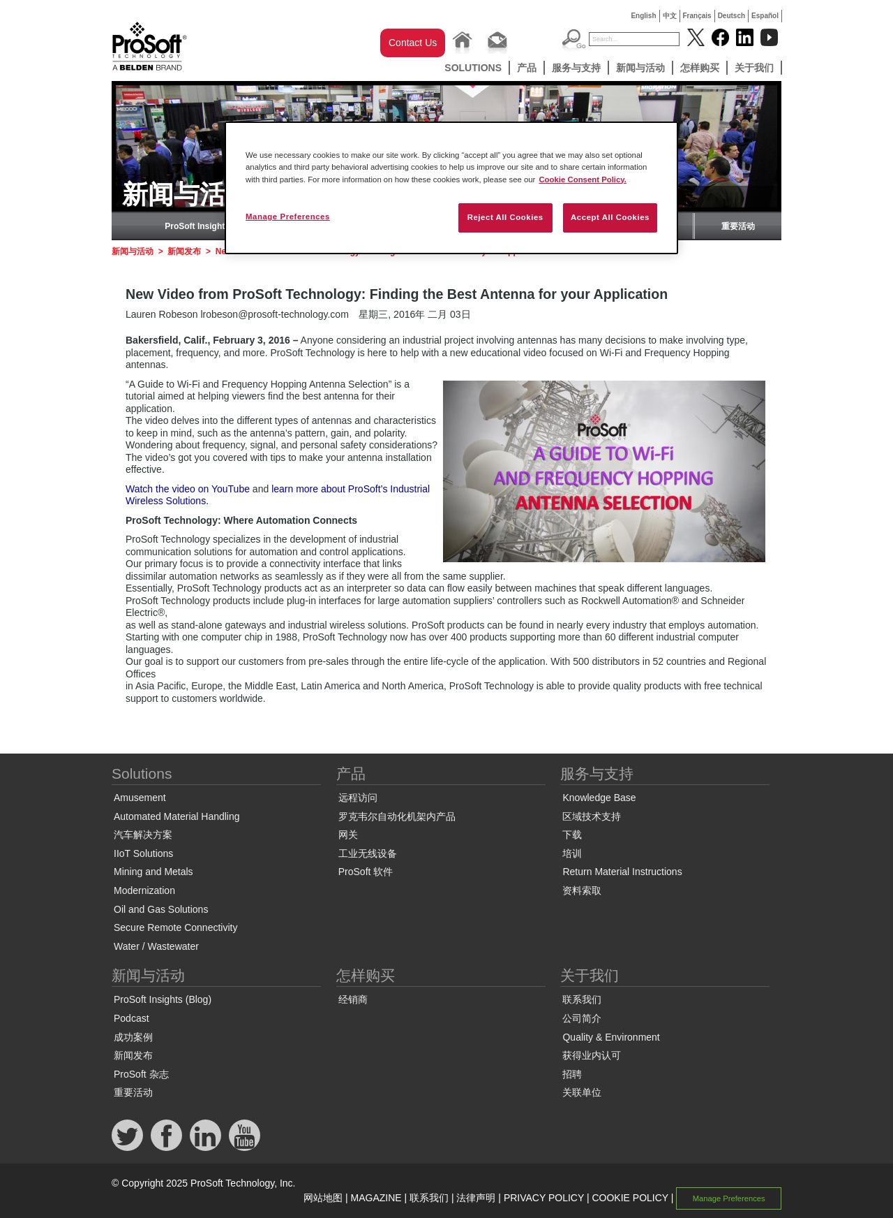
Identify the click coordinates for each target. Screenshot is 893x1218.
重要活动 (738, 226)
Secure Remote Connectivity (175, 927)
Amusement (140, 797)
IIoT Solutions (143, 853)
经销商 (353, 999)
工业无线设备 (367, 853)
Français (697, 16)
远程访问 (357, 797)
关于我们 (754, 67)
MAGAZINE (376, 1197)
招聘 (572, 1074)
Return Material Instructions (622, 871)
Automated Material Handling (177, 816)
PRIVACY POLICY (544, 1197)
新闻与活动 (640, 67)
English (643, 16)
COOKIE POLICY (630, 1197)
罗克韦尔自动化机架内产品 (397, 816)
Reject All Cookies (505, 217)
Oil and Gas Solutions (161, 909)
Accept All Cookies (610, 217)
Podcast (131, 1018)
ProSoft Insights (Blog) (210, 226)
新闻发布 (184, 251)
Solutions (473, 67)
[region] (451, 188)
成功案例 (133, 1037)
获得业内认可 (591, 1055)
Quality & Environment (610, 1037)
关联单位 (581, 1092)
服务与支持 (576, 67)
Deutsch (731, 16)
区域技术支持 (591, 816)
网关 (348, 834)
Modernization (144, 890)
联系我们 (581, 999)
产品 (526, 67)
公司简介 (581, 1018)
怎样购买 (699, 67)
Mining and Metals (153, 871)
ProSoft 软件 (365, 871)
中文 (670, 16)
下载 (572, 834)
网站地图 (323, 1197)
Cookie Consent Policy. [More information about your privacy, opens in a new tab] (582, 179)
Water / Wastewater (156, 946)
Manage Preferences (729, 1198)
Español (765, 16)
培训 (572, 853)
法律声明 (475, 1197)
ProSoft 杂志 (141, 1074)
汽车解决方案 (143, 834)
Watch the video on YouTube (188, 488)
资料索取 (581, 890)
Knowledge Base (599, 797)
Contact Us (413, 42)
